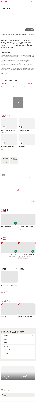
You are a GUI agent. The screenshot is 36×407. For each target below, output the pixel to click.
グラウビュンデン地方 (10, 10)
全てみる (4, 116)
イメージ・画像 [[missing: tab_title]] (3, 83)
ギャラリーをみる (30, 83)
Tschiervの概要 (4, 34)
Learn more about (9, 258)
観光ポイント (24, 34)
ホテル (29, 34)
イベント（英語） (18, 34)
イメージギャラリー (11, 34)
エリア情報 (3, 10)
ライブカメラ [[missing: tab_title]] (9, 83)
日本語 (4, 399)
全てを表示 (4, 188)
